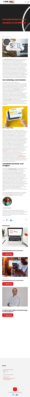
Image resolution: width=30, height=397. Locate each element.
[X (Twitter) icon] (15, 395)
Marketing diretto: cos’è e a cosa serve (12, 280)
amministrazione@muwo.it (9, 378)
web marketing (13, 169)
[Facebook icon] (13, 395)
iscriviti (11, 195)
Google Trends (21, 156)
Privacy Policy (19, 392)
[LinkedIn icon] (17, 395)
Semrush (5, 151)
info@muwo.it (6, 377)
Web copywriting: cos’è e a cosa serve (12, 250)
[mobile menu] (28, 2)
